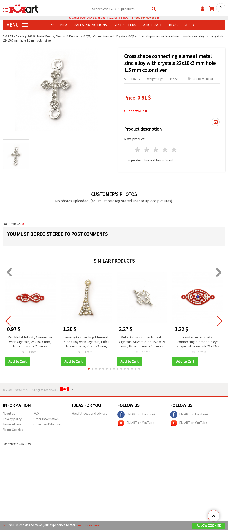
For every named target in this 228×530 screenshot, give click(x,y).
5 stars (174, 149)
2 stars (147, 149)
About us (9, 414)
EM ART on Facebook (136, 415)
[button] (89, 369)
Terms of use (12, 425)
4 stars (165, 149)
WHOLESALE (152, 25)
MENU (17, 25)
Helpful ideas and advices (89, 414)
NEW (64, 25)
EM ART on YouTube (135, 423)
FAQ (36, 414)
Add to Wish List (200, 79)
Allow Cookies (209, 526)
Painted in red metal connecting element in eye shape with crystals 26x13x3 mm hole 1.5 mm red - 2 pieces (198, 342)
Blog (173, 25)
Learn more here (88, 525)
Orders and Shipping (47, 425)
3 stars (156, 149)
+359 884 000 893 (145, 18)
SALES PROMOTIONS (90, 25)
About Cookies (13, 430)
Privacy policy (12, 419)
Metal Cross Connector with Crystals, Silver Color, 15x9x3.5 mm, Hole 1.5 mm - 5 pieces (142, 342)
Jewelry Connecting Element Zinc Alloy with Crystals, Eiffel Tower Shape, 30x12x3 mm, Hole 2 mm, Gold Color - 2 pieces (86, 342)
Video (189, 25)
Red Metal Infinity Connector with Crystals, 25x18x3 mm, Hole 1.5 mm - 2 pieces (30, 342)
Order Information (46, 419)
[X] (5, 525)
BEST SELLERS (125, 25)
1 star (137, 149)
